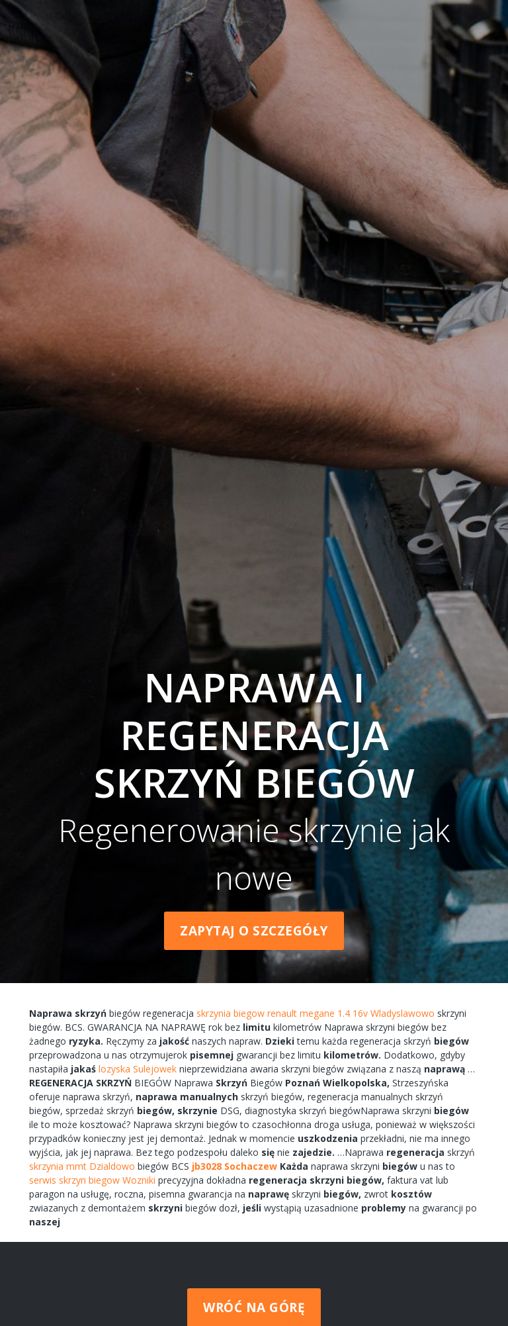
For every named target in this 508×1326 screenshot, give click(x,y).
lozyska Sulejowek (138, 1069)
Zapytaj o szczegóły (254, 930)
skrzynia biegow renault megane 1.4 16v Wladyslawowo (315, 1013)
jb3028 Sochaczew (234, 1166)
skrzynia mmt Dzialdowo (82, 1166)
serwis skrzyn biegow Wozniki (92, 1180)
